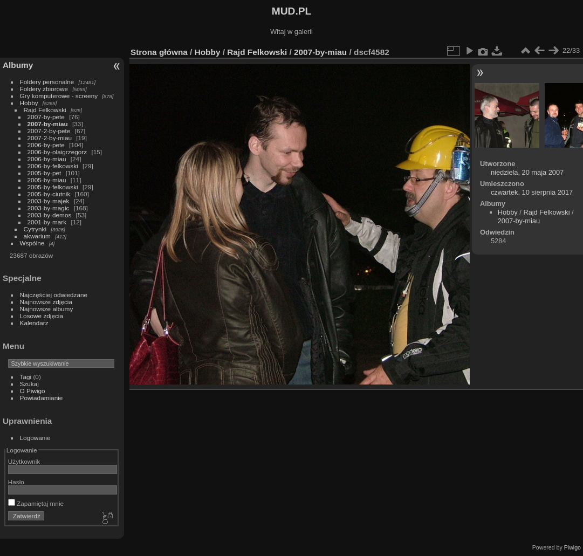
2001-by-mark (47, 221)
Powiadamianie (41, 397)
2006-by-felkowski (53, 165)
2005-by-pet (44, 172)
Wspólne (32, 242)
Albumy (18, 65)
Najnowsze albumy (46, 308)
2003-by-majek (49, 200)
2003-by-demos (50, 214)
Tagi (26, 376)
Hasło (16, 481)
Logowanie (35, 437)
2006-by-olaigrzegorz (57, 151)
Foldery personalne (47, 81)
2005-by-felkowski (53, 186)
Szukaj (29, 383)
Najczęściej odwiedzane (54, 294)
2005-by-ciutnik (49, 193)
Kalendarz (34, 322)
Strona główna (159, 52)
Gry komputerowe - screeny (59, 95)
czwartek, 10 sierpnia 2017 (532, 192)
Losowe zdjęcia (41, 315)
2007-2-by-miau (50, 137)
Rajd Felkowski (45, 109)
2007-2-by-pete (49, 130)
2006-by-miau (47, 158)
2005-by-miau (47, 179)
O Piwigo (32, 390)
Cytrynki (35, 228)
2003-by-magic (49, 207)
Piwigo (572, 547)
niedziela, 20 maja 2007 (527, 172)
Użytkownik (24, 461)
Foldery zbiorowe (44, 88)
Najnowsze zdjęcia (46, 301)
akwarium (37, 235)
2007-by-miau (48, 123)
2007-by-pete (46, 116)
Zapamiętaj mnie (36, 503)
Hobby (29, 102)
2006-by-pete (46, 144)
